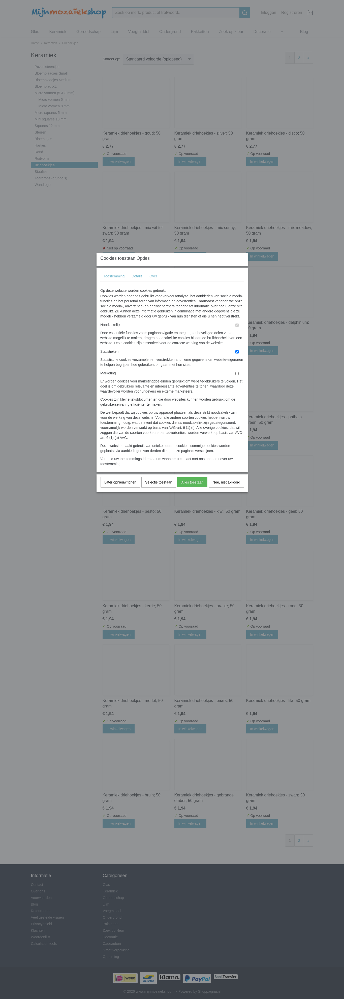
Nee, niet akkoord (226, 492)
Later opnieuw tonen (120, 492)
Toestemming (114, 286)
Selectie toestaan (158, 492)
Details (137, 286)
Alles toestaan (192, 492)
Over (153, 286)
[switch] (237, 335)
